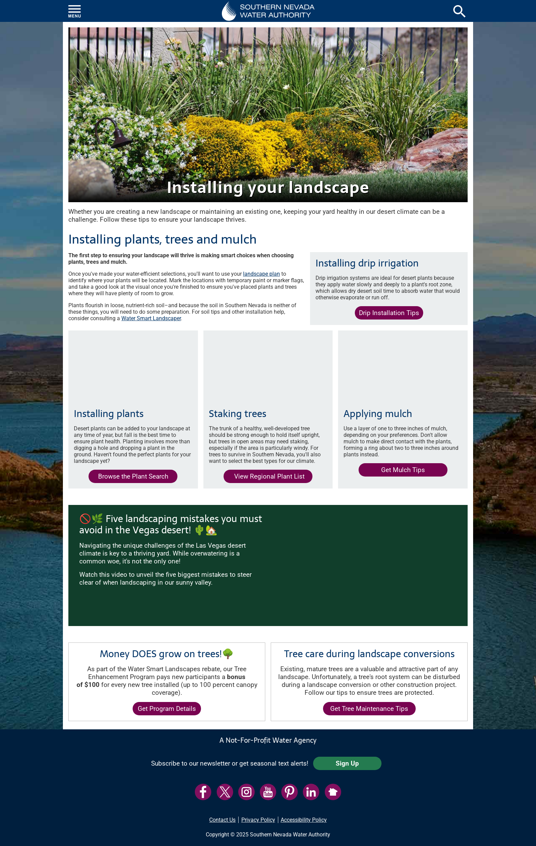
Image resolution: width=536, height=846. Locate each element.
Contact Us (222, 820)
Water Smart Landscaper (151, 318)
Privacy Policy (258, 820)
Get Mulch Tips (403, 470)
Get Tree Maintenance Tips (369, 709)
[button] (268, 11)
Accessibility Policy (304, 820)
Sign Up (347, 763)
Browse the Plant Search (133, 476)
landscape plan (261, 274)
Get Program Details (167, 709)
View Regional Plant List (264, 477)
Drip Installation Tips (389, 313)
